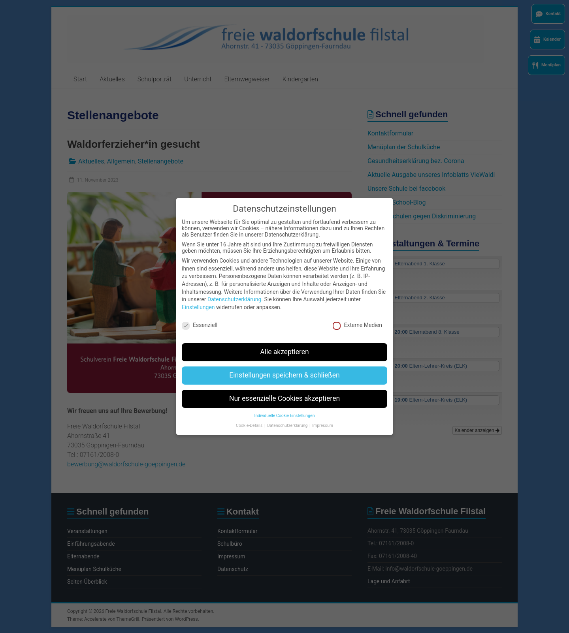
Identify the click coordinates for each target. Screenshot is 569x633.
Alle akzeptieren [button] (284, 342)
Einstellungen (198, 298)
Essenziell (199, 315)
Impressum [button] (322, 416)
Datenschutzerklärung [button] (288, 416)
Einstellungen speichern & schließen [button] (284, 366)
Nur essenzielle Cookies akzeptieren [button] (284, 389)
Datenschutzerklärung (234, 290)
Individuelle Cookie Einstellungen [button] (284, 406)
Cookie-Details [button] (250, 416)
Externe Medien (357, 315)
